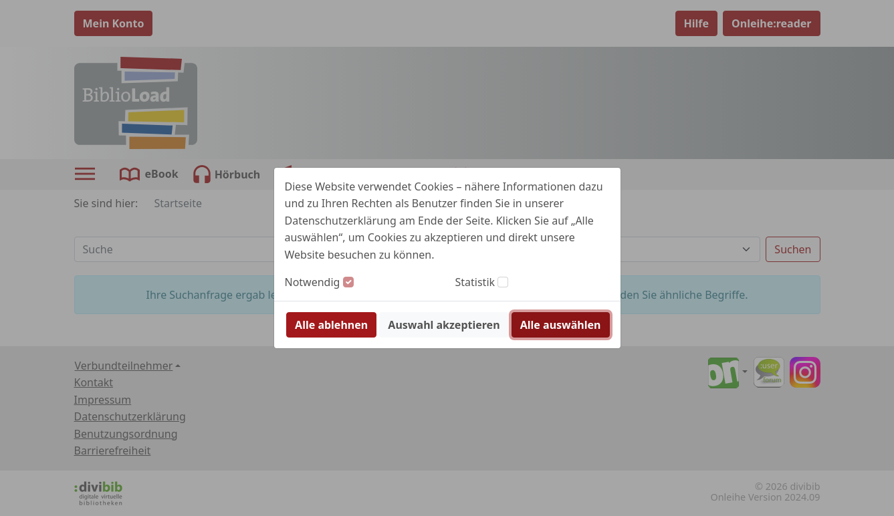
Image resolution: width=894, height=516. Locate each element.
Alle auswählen (560, 324)
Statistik (475, 282)
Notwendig (312, 282)
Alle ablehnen (331, 324)
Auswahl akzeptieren (443, 324)
